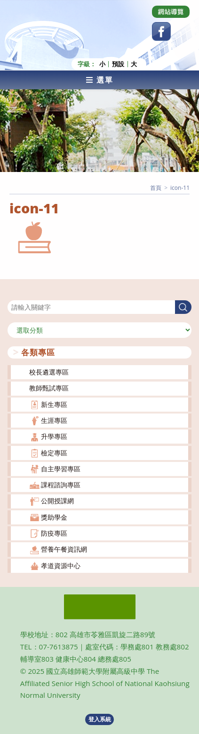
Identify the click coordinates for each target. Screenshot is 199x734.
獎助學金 (54, 517)
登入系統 (99, 719)
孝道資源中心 (60, 565)
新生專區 (54, 404)
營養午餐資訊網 (64, 549)
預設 (118, 64)
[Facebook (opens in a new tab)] (161, 31)
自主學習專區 (60, 468)
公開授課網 (57, 500)
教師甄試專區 (49, 387)
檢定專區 (54, 452)
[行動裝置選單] (99, 79)
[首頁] (155, 188)
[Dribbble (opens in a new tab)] (171, 12)
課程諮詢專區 (60, 484)
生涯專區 (54, 420)
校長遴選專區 (49, 371)
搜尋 (14, 294)
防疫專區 (54, 533)
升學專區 (54, 436)
